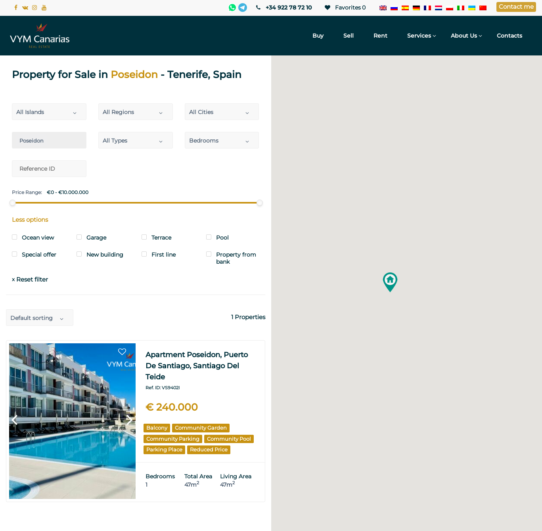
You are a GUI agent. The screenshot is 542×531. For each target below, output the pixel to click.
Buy (318, 35)
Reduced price (209, 449)
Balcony (156, 427)
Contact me (516, 6)
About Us (464, 35)
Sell (348, 35)
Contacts (509, 35)
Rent (380, 35)
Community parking (172, 439)
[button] (390, 282)
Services (419, 35)
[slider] (13, 203)
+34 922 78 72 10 (283, 7)
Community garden (201, 427)
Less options (30, 219)
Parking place (164, 449)
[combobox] (49, 111)
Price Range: (27, 192)
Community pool (229, 439)
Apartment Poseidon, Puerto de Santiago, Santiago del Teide (197, 365)
